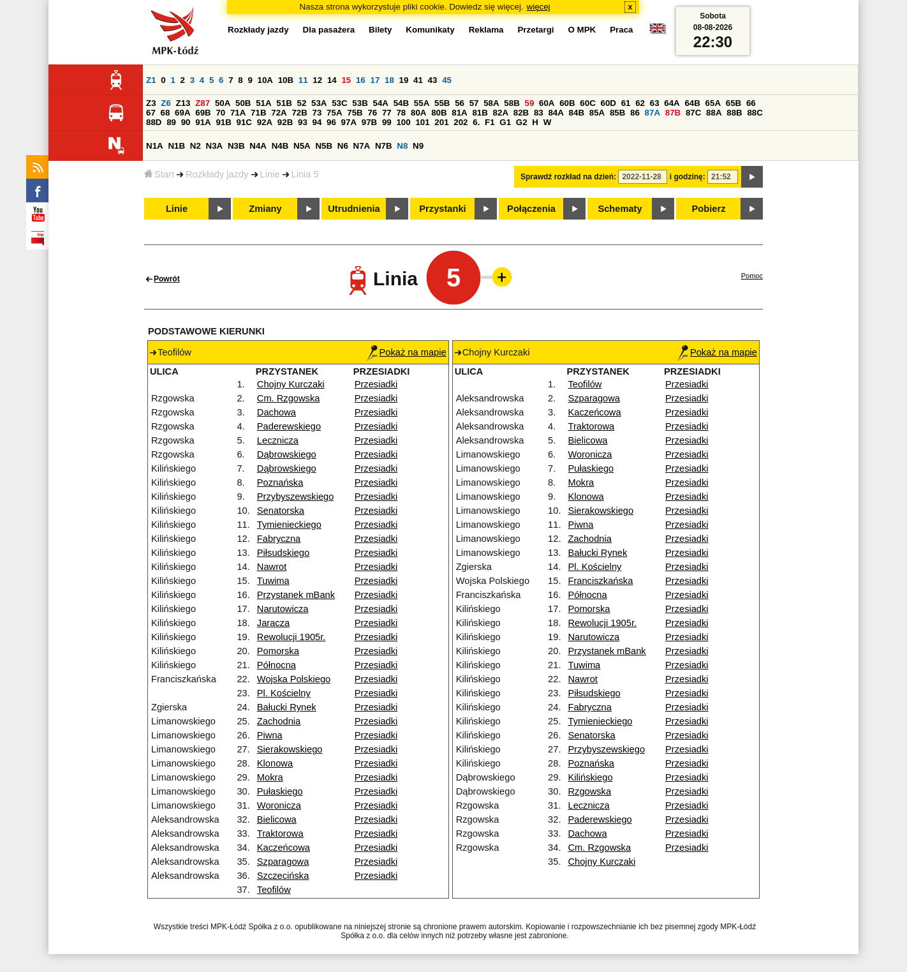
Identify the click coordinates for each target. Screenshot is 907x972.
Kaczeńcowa (283, 847)
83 (538, 112)
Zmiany (265, 209)
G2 (521, 122)
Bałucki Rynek (286, 707)
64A (671, 103)
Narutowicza (283, 609)
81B (479, 112)
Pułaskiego (280, 791)
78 (401, 112)
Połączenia (531, 209)
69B (202, 112)
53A (319, 103)
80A (418, 112)
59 (530, 103)
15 (346, 80)
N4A (258, 146)
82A (500, 112)
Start (159, 174)
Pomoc (752, 276)
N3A (214, 146)
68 (165, 112)
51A (263, 103)
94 (317, 122)
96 (331, 122)
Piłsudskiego (283, 553)
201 (441, 122)
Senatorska (280, 510)
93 (302, 122)
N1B (176, 146)
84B (576, 112)
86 (635, 112)
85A (597, 112)
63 (655, 103)
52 (302, 103)
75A (334, 112)
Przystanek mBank (296, 595)
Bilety (380, 29)
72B (299, 112)
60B (567, 103)
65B (733, 103)
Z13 (183, 103)
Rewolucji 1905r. (291, 637)
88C (754, 112)
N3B (236, 146)
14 (332, 80)
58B (511, 103)
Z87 (202, 103)
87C (693, 112)
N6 (342, 146)
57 (474, 103)
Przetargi (535, 29)
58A (491, 103)
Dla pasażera (329, 29)
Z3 (151, 103)
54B (401, 103)
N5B (323, 146)
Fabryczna (278, 539)
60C (587, 103)
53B (359, 103)
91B (223, 122)
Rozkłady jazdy (217, 174)
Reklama (486, 29)
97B (369, 122)
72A (278, 112)
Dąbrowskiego (286, 454)
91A (202, 122)
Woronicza (279, 805)
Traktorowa (280, 833)
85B (617, 112)
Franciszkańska (600, 581)
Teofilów (274, 890)
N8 (402, 146)
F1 (490, 122)
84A (555, 112)
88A (713, 112)
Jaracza (273, 623)
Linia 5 (305, 174)
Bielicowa (277, 819)
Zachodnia (278, 721)
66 (751, 103)
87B (673, 112)
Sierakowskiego (290, 749)
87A (652, 112)
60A (546, 103)
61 (626, 103)
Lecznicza (278, 440)
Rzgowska (589, 791)
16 (360, 80)
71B (258, 112)
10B (285, 80)
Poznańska (280, 482)
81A (459, 112)
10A (265, 80)
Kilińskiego (590, 777)
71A (238, 112)
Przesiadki (376, 384)
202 (461, 122)
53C (339, 103)
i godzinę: (687, 176)
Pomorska (278, 651)
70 (220, 112)
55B (442, 103)
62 (640, 103)
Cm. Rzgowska (288, 398)
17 (375, 80)
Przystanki (442, 209)
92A (264, 122)
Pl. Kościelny (284, 693)
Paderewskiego (289, 426)
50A (222, 103)
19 (404, 80)
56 (459, 103)
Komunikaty (430, 29)
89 (171, 122)
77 (387, 112)
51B (283, 103)
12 (317, 80)
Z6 (166, 103)
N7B (383, 146)
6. (476, 122)
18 (389, 80)
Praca (621, 29)
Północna (276, 665)
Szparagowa (283, 861)
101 (422, 122)
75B (354, 112)
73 (317, 112)
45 (447, 80)
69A (182, 112)
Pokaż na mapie (406, 352)
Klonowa (275, 763)
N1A (154, 146)
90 (186, 122)
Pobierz (709, 209)
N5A (302, 146)
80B (438, 112)
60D (608, 103)
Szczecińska (283, 876)
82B (521, 112)
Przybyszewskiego (295, 496)
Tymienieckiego (289, 525)
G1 (505, 122)
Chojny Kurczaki (291, 384)
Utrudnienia (354, 209)
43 (433, 80)
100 (403, 122)
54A (380, 103)
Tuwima (273, 581)
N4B (280, 146)
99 (387, 122)
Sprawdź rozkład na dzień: (568, 176)
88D (153, 122)
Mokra (270, 777)
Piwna (270, 735)
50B (243, 103)
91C (244, 122)
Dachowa (276, 412)
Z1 (151, 80)
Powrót (167, 278)
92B (285, 122)
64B (692, 103)
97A (349, 122)
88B (734, 112)
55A (421, 103)
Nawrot (271, 567)
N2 (195, 146)
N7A (362, 146)
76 (372, 112)
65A (713, 103)
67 (151, 112)
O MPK (582, 29)
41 (418, 80)
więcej (538, 6)
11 (303, 80)
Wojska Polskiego (293, 679)
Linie (270, 174)
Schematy (620, 209)
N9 (418, 146)
